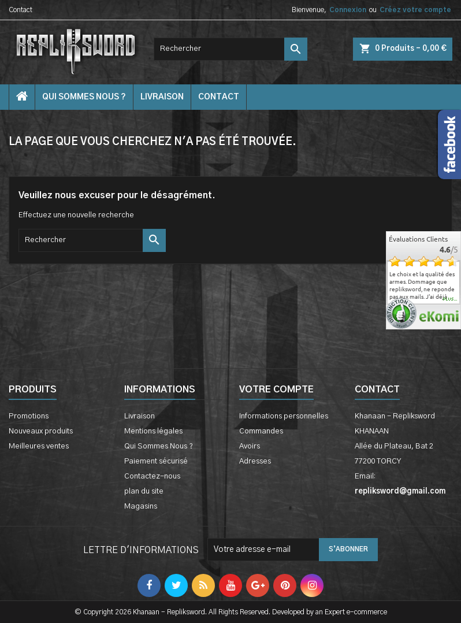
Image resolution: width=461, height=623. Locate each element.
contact (218, 97)
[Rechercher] (230, 49)
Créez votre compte (415, 9)
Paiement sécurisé (156, 461)
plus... (450, 299)
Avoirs (249, 446)
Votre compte (276, 389)
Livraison (162, 97)
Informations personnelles (283, 416)
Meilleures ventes (39, 446)
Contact (20, 9)
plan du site (143, 491)
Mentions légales (153, 431)
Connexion (347, 9)
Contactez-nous (152, 476)
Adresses (255, 461)
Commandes (261, 431)
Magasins (140, 506)
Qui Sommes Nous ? (84, 97)
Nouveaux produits (41, 431)
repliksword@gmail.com (400, 491)
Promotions (29, 416)
